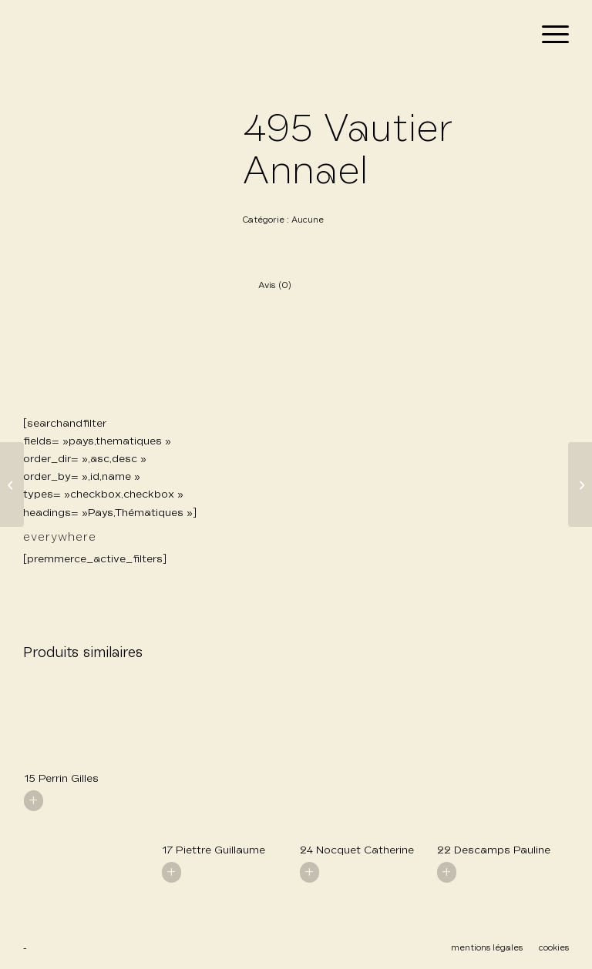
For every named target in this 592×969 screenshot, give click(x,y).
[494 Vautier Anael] (12, 484)
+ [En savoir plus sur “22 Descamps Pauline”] (447, 872)
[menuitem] (547, 35)
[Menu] (547, 35)
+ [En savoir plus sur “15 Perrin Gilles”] (34, 800)
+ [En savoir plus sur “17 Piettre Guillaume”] (171, 872)
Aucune (307, 220)
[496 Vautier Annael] (580, 484)
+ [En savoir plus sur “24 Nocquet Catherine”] (309, 872)
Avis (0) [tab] (274, 285)
